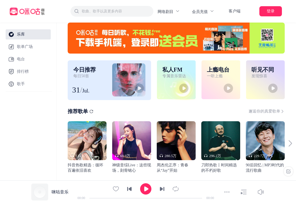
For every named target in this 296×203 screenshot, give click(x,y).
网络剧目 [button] (169, 11)
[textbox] (116, 11)
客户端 (234, 11)
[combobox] (111, 11)
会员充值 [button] (203, 11)
